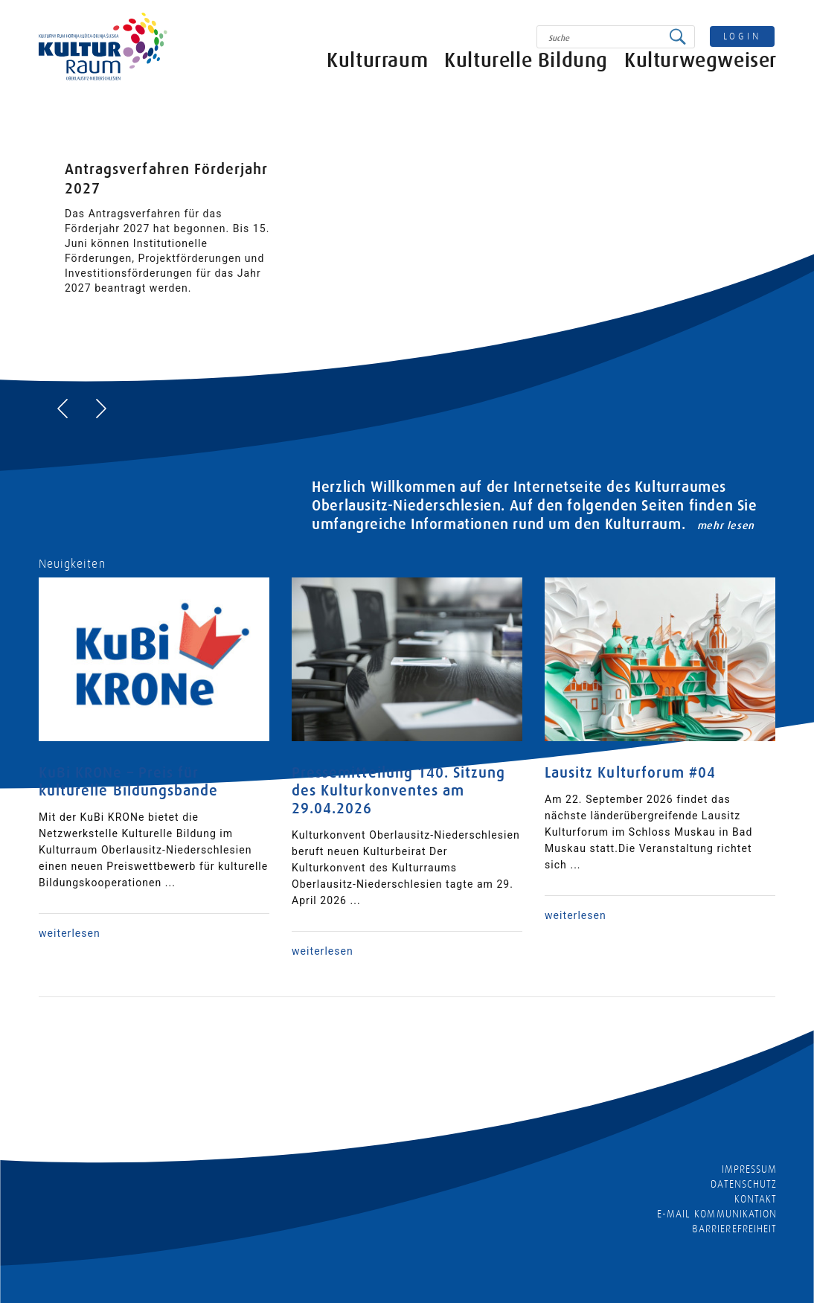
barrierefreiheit (734, 1229)
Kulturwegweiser (700, 72)
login (742, 36)
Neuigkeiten (72, 564)
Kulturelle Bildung (526, 72)
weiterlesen (69, 933)
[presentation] (62, 408)
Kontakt (755, 1199)
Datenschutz (744, 1184)
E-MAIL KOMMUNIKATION (717, 1214)
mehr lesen (725, 525)
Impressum (749, 1169)
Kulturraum (377, 72)
